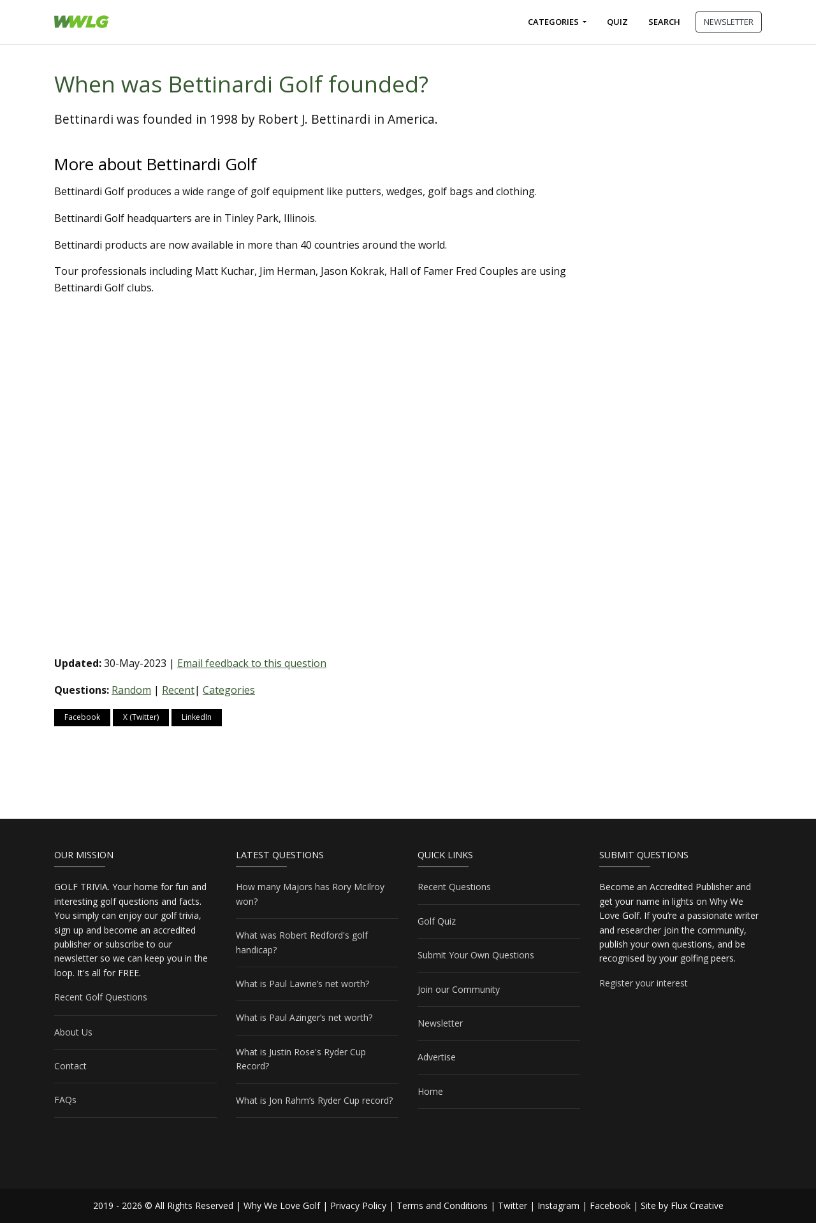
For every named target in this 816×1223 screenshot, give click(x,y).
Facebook (82, 717)
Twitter (512, 1205)
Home (430, 1091)
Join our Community (459, 989)
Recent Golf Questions (100, 997)
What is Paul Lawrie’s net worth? (302, 984)
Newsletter (440, 1023)
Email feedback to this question (251, 663)
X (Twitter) (141, 717)
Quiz (617, 21)
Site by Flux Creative (682, 1205)
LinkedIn (197, 717)
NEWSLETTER (729, 21)
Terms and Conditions (442, 1205)
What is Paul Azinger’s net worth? (304, 1017)
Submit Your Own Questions (476, 955)
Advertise (437, 1057)
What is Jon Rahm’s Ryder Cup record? (314, 1100)
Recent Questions (454, 887)
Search (664, 21)
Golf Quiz (437, 921)
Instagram (558, 1205)
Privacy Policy (358, 1205)
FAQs (65, 1100)
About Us (73, 1032)
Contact (70, 1066)
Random (131, 690)
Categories (554, 21)
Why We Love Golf (282, 1205)
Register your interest (643, 983)
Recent (178, 690)
